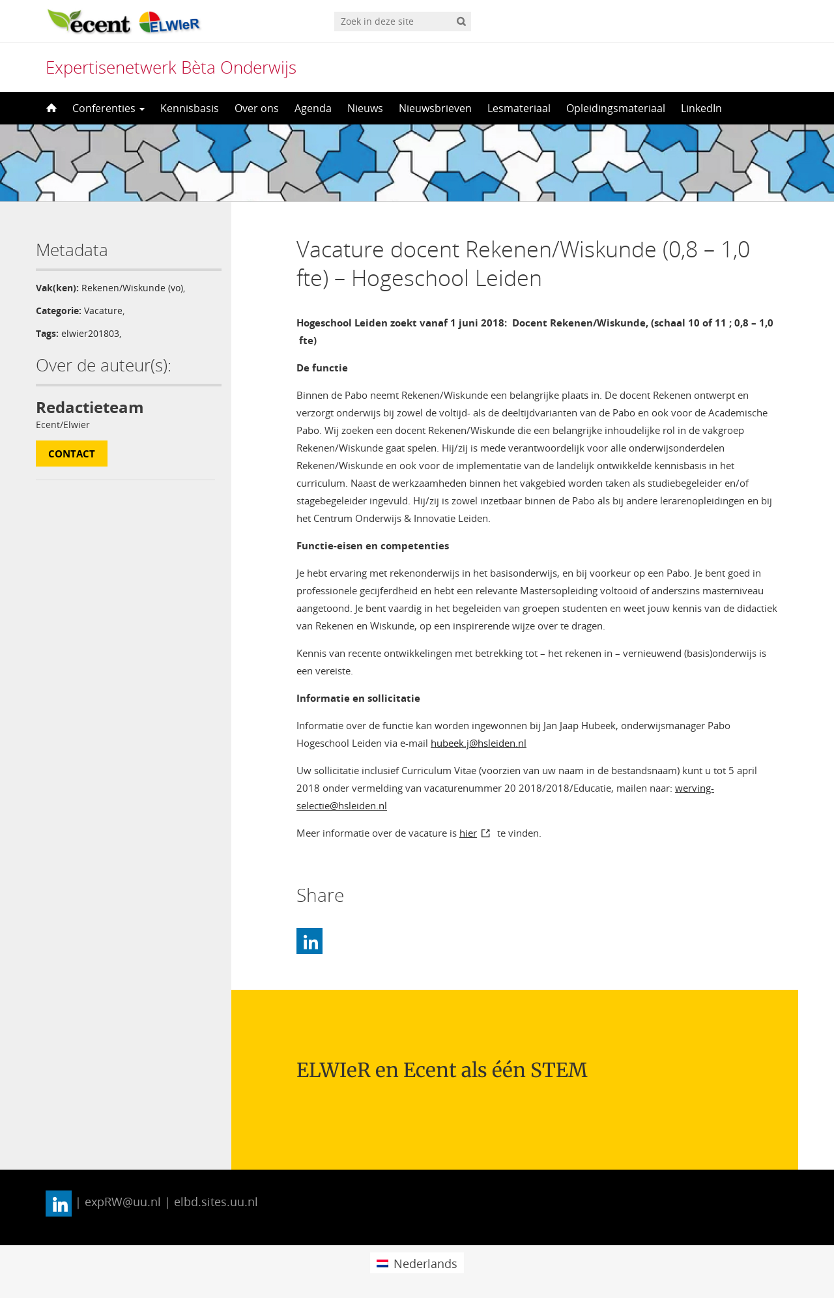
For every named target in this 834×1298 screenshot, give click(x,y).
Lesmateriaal (519, 108)
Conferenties (108, 108)
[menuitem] (416, 1262)
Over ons (257, 108)
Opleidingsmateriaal (615, 108)
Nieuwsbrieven (435, 108)
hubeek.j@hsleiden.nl (478, 742)
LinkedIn (701, 108)
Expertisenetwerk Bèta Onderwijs (171, 67)
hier (468, 832)
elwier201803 (90, 333)
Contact (71, 453)
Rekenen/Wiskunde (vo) (132, 287)
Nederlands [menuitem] (425, 1263)
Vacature (103, 310)
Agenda (313, 108)
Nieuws (365, 108)
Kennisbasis (189, 108)
